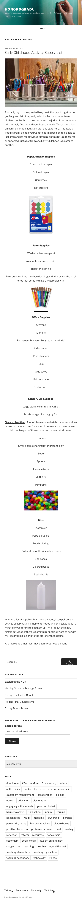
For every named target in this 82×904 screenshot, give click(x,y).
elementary (39, 800)
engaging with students (19, 806)
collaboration (45, 794)
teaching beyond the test (51, 846)
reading (68, 829)
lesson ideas (13, 817)
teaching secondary (17, 857)
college (60, 794)
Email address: (13, 725)
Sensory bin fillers (15, 422)
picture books (61, 823)
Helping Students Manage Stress (23, 688)
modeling (39, 817)
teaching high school (45, 852)
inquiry (48, 812)
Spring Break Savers (16, 708)
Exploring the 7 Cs (15, 681)
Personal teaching (40, 823)
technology (39, 857)
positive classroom (17, 829)
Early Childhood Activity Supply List (33, 52)
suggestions (13, 846)
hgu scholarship (15, 812)
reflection (11, 835)
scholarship (53, 835)
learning (60, 812)
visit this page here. (49, 128)
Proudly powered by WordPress (18, 897)
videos (53, 857)
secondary (12, 840)
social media (29, 840)
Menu (41, 28)
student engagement (51, 840)
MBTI (27, 817)
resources (38, 835)
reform (25, 835)
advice (63, 783)
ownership (54, 817)
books (27, 789)
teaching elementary (18, 852)
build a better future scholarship (52, 789)
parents (67, 817)
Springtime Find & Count (19, 695)
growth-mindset (46, 806)
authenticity (13, 789)
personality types (16, 823)
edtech (10, 800)
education (23, 800)
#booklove (12, 783)
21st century (49, 783)
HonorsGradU (20, 9)
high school (34, 812)
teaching (29, 846)
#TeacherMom (30, 783)
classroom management (20, 794)
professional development (46, 829)
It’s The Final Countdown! (19, 701)
